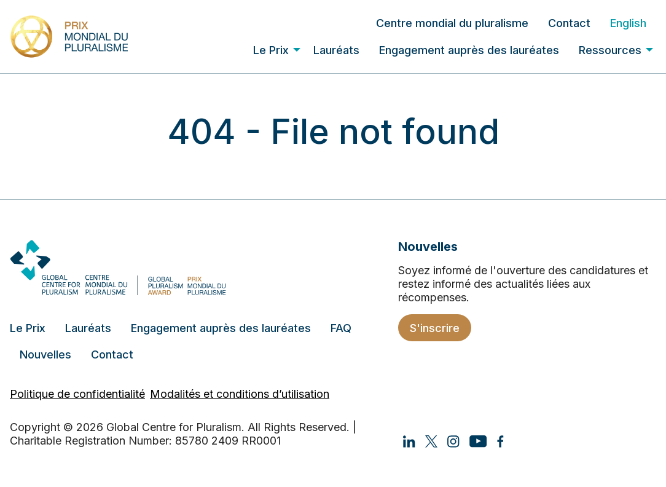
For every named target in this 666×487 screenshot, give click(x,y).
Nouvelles (45, 354)
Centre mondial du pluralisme (452, 23)
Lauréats (336, 50)
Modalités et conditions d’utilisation (239, 393)
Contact (569, 23)
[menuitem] (452, 23)
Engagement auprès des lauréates (469, 50)
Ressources (610, 50)
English (628, 23)
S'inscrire (435, 328)
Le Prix (271, 50)
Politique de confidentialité (77, 393)
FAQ (341, 328)
